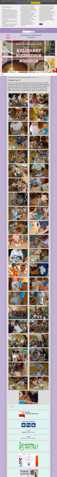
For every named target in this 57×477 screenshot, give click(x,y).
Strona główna (13, 29)
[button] (1, 56)
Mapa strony (19, 29)
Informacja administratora (42, 29)
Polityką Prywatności (30, 0)
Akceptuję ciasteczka (35, 2)
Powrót (11, 406)
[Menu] (28, 74)
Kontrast (35, 29)
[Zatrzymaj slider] (28, 71)
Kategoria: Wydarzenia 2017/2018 (22, 77)
